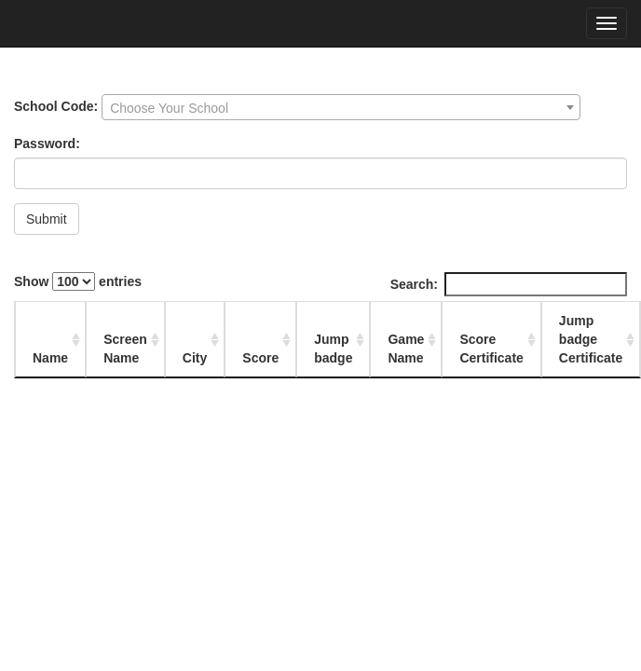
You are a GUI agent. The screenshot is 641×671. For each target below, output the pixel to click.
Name (50, 357)
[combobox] (341, 107)
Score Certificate (491, 348)
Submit (46, 219)
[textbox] (341, 108)
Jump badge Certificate (590, 339)
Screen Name (125, 348)
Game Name (406, 348)
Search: (508, 284)
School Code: (56, 106)
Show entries (78, 281)
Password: (47, 143)
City (195, 357)
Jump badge (333, 348)
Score (260, 357)
